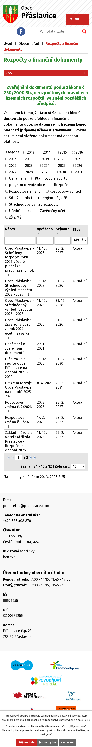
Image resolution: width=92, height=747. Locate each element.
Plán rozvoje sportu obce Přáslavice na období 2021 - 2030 (16, 368)
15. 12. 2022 (42, 283)
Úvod (8, 43)
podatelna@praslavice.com (26, 505)
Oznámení (17, 178)
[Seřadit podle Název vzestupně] (17, 227)
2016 (79, 152)
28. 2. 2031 (60, 385)
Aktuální (80, 248)
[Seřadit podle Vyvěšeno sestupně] (39, 233)
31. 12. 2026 (60, 283)
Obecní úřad (28, 43)
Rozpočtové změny (24, 191)
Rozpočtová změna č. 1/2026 (18, 421)
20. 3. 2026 (41, 404)
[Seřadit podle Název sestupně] (17, 229)
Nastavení (67, 742)
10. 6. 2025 (41, 322)
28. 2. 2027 (60, 404)
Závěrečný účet (52, 211)
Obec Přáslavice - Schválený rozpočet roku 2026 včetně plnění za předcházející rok (19, 261)
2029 (46, 172)
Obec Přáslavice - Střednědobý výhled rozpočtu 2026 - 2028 (19, 307)
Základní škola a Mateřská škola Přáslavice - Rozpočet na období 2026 (19, 441)
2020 (61, 159)
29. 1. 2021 (41, 346)
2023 (29, 165)
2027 (12, 172)
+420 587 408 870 (17, 521)
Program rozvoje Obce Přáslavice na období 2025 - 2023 (19, 389)
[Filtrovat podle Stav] (80, 240)
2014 (47, 152)
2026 (78, 165)
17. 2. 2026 (41, 419)
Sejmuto (63, 229)
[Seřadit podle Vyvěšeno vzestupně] (39, 232)
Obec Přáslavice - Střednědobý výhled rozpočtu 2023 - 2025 (19, 288)
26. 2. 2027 (60, 250)
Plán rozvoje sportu (51, 178)
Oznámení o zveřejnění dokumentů (18, 348)
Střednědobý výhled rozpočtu (34, 204)
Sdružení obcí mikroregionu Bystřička (40, 198)
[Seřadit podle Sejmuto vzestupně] (58, 232)
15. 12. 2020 (42, 361)
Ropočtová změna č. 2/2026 (18, 406)
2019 (45, 159)
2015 (63, 152)
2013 (30, 152)
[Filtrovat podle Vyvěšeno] (45, 241)
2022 (12, 165)
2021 (78, 159)
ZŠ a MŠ (15, 217)
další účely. (84, 719)
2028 (29, 172)
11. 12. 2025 (42, 250)
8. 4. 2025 (45, 383)
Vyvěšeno (45, 229)
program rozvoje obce (27, 185)
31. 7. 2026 (59, 322)
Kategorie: (12, 152)
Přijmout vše (26, 742)
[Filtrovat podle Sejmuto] (62, 241)
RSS (46, 73)
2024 (45, 165)
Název (10, 229)
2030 (62, 172)
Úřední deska (20, 211)
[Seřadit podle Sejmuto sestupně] (58, 233)
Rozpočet (62, 185)
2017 (12, 159)
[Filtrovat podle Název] (19, 241)
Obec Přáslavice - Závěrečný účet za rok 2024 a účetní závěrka (19, 329)
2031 (78, 172)
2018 (28, 159)
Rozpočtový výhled (65, 191)
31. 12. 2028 (60, 302)
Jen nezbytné (47, 742)
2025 (62, 165)
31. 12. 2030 (60, 361)
